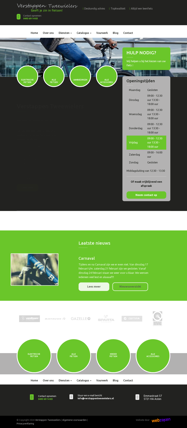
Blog (115, 32)
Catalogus (84, 32)
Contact (128, 32)
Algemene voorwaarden (74, 420)
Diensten (65, 32)
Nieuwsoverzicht (165, 286)
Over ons (48, 32)
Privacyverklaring (25, 423)
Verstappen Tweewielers (48, 420)
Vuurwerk (102, 32)
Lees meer (27, 187)
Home (34, 32)
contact (42, 178)
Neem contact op (146, 194)
